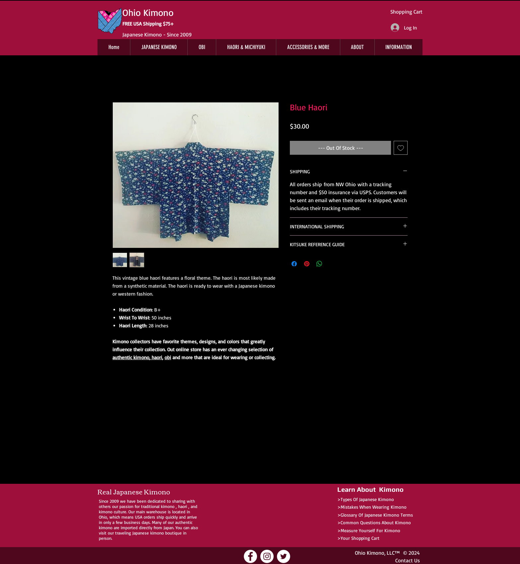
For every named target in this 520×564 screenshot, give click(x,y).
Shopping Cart (406, 11)
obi (167, 357)
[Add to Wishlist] (401, 148)
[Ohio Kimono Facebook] (250, 556)
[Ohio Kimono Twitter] (283, 556)
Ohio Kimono (369, 552)
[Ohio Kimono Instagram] (267, 556)
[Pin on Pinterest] (307, 264)
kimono (167, 506)
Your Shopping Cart (360, 538)
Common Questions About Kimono (376, 522)
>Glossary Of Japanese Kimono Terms (375, 515)
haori (156, 357)
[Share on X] (332, 264)
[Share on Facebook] (294, 264)
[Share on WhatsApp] (319, 264)
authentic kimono (130, 357)
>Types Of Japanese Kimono (365, 499)
